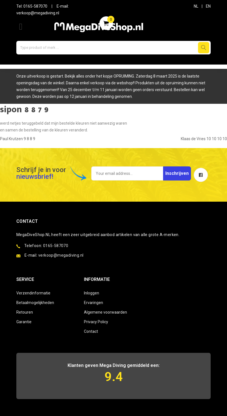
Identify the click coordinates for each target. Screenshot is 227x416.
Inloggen (91, 293)
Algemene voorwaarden (105, 312)
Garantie (24, 322)
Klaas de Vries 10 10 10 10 (204, 139)
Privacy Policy (96, 322)
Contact (91, 331)
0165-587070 (35, 6)
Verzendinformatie (33, 293)
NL (196, 6)
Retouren (24, 312)
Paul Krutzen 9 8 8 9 (17, 139)
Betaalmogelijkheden (35, 302)
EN (208, 6)
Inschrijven (177, 173)
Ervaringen (93, 302)
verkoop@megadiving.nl (37, 13)
